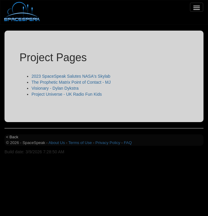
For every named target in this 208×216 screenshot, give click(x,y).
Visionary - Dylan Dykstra (55, 88)
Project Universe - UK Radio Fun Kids (67, 94)
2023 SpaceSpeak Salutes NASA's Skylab (71, 76)
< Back (12, 137)
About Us (56, 142)
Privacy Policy (107, 142)
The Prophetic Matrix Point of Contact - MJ (71, 82)
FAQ (128, 142)
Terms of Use (80, 142)
